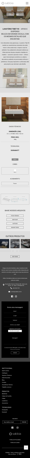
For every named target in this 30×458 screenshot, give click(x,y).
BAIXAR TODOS (15, 227)
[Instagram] (17, 428)
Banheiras (4, 393)
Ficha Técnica (15, 215)
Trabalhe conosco (6, 387)
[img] (15, 199)
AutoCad (15, 223)
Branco (15, 172)
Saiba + (15, 159)
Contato (4, 382)
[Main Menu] (27, 3)
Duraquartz (5, 409)
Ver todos (15, 256)
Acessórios (5, 403)
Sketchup (15, 219)
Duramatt (4, 412)
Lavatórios (5, 400)
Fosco (15, 183)
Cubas (3, 398)
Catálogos (4, 373)
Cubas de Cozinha (6, 396)
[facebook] (12, 428)
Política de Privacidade (15, 349)
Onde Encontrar (6, 377)
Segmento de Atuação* (15, 330)
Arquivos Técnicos (7, 375)
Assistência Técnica (7, 384)
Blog (3, 380)
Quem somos (5, 370)
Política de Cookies (15, 442)
